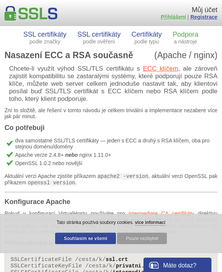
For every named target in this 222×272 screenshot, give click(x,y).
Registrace (203, 17)
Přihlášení (173, 17)
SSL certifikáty (44, 38)
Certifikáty (146, 38)
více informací (150, 222)
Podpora (185, 38)
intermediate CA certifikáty (161, 213)
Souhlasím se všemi (85, 238)
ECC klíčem (160, 68)
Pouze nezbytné (142, 238)
